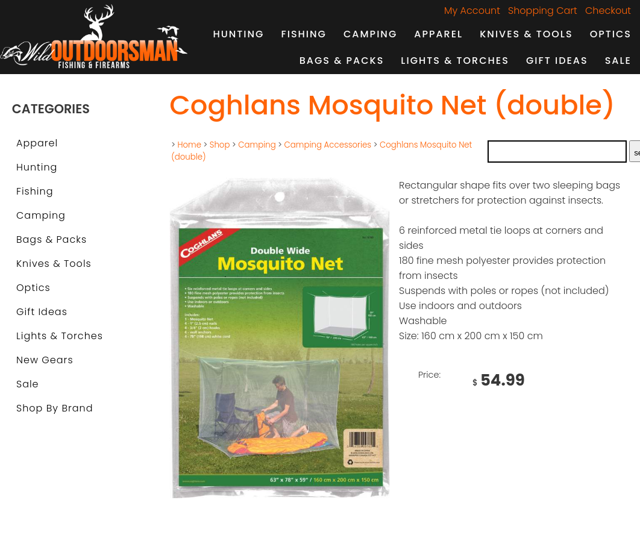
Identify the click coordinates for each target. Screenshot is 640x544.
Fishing (304, 34)
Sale (618, 60)
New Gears (45, 360)
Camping (370, 34)
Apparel (438, 34)
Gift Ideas (557, 60)
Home (189, 145)
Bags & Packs (342, 60)
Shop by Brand (54, 408)
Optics (611, 34)
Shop (220, 145)
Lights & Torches (455, 60)
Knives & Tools (526, 34)
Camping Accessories (327, 145)
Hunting (238, 34)
